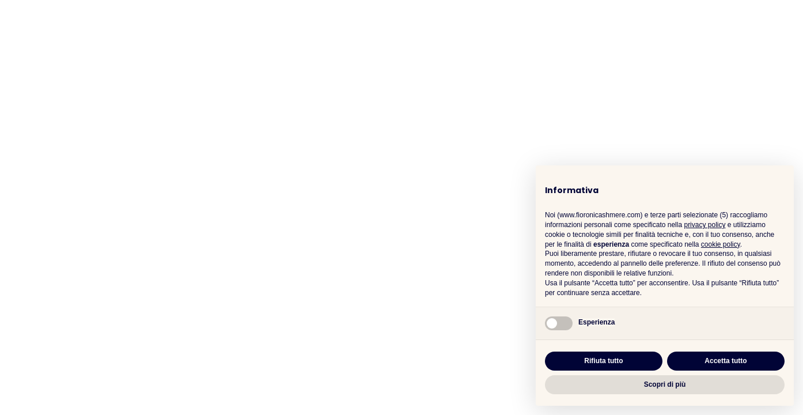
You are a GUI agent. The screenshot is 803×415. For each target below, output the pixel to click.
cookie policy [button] (720, 244)
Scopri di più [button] (665, 384)
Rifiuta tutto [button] (603, 361)
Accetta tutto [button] (725, 361)
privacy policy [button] (704, 225)
